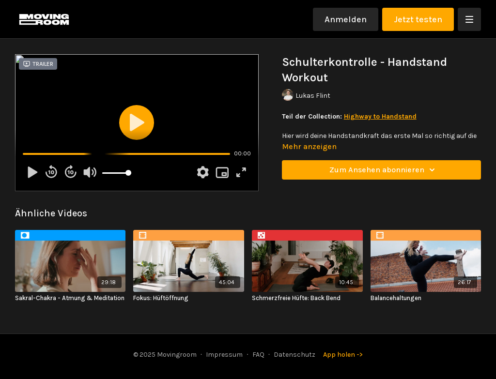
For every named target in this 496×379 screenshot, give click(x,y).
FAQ (258, 354)
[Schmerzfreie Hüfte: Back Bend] (307, 298)
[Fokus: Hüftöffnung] (188, 298)
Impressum (224, 354)
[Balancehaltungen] (426, 298)
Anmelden (346, 19)
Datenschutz (294, 354)
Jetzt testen (418, 19)
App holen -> (343, 354)
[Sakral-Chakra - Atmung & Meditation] (70, 298)
